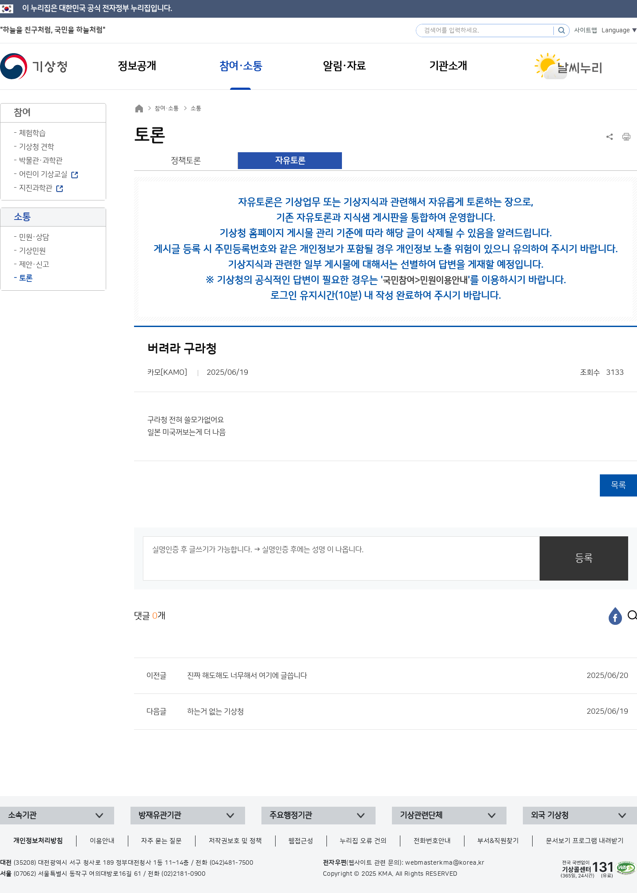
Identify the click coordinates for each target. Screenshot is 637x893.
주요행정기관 (290, 815)
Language (616, 30)
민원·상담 (34, 237)
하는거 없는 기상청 (407, 711)
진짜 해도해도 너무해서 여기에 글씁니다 (407, 675)
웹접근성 (300, 841)
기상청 (33, 66)
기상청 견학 (36, 147)
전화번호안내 (432, 841)
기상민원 (32, 251)
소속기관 (22, 815)
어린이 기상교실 (43, 174)
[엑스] (630, 616)
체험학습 (32, 133)
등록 (584, 558)
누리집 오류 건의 (363, 841)
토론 (25, 278)
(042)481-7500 (231, 862)
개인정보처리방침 (38, 841)
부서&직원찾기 (498, 841)
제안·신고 (34, 265)
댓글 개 (149, 615)
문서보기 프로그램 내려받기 (585, 841)
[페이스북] (615, 616)
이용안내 (102, 841)
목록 (618, 485)
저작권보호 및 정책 (235, 841)
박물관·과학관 (40, 161)
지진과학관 (35, 188)
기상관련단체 (421, 815)
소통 (196, 108)
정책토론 (186, 161)
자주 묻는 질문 (161, 841)
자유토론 (290, 161)
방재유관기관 (159, 815)
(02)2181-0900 (183, 874)
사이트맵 (585, 30)
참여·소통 (167, 108)
